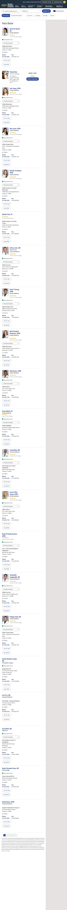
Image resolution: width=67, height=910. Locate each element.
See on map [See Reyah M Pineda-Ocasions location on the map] (7, 564)
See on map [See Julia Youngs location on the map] (7, 118)
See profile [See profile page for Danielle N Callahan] (6, 208)
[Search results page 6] (16, 835)
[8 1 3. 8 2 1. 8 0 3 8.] (5, 754)
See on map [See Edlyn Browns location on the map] (7, 400)
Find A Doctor (17, 6)
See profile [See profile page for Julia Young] (6, 122)
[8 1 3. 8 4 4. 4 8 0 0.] (5, 57)
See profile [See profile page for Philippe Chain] (6, 652)
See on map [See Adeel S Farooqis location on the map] (7, 321)
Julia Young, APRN (15, 88)
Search (46, 11)
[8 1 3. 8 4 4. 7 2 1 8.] (5, 711)
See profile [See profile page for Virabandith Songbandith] (6, 610)
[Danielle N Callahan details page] (5, 174)
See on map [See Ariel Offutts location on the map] (7, 758)
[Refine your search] (11, 11)
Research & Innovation (59, 6)
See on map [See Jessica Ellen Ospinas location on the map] (7, 523)
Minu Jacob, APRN (15, 128)
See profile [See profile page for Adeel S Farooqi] (6, 325)
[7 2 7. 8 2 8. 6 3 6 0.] (5, 317)
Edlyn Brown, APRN (15, 371)
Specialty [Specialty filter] (45, 15)
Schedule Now (58, 2)
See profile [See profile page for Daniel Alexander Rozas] (6, 794)
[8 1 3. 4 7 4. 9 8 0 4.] (5, 818)
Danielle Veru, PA (7, 214)
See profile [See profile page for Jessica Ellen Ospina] (6, 528)
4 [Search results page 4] (11, 835)
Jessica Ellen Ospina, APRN (14, 493)
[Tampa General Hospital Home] (7, 5)
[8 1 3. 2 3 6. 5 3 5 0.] (5, 561)
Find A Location (23, 6)
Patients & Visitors (40, 6)
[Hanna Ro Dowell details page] (5, 32)
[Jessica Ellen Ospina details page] (5, 496)
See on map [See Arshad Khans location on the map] (7, 481)
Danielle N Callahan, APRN (16, 171)
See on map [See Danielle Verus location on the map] (7, 237)
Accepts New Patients (16, 15)
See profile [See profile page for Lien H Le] (6, 719)
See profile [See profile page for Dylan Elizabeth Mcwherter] (6, 365)
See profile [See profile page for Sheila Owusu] (6, 826)
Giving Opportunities (35, 2)
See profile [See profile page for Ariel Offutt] (6, 762)
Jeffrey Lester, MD (15, 248)
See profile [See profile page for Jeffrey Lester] (6, 283)
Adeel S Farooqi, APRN (14, 290)
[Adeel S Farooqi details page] (5, 293)
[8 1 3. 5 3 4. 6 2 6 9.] (5, 681)
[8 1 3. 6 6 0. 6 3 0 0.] (5, 200)
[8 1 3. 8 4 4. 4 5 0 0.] (5, 436)
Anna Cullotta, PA (7, 411)
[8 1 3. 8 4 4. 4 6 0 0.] (5, 357)
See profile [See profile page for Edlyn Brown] (6, 405)
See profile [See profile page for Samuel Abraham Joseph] (6, 689)
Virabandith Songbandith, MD (15, 576)
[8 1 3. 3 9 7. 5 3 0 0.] (5, 234)
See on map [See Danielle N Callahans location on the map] (7, 204)
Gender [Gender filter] (52, 15)
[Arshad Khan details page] (5, 453)
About (24, 2)
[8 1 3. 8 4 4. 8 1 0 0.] (5, 157)
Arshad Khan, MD (15, 450)
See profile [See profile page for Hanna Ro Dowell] (6, 64)
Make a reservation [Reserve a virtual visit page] (33, 79)
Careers (28, 2)
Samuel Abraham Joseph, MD (9, 660)
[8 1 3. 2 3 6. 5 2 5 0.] (5, 478)
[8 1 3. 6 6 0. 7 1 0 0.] (5, 397)
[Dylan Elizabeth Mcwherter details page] (5, 335)
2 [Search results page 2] (6, 835)
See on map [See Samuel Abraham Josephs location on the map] (7, 684)
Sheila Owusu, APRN (8, 802)
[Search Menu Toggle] (64, 2)
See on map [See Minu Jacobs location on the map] (7, 160)
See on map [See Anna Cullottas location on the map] (7, 439)
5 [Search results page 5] (13, 835)
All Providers (6, 15)
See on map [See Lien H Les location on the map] (7, 715)
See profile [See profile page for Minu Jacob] (6, 164)
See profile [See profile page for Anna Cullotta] (6, 444)
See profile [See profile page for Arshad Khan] (6, 486)
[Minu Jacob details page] (5, 131)
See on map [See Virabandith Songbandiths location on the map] (7, 606)
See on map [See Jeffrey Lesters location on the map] (7, 279)
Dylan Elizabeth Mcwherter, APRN (15, 332)
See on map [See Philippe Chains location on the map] (7, 648)
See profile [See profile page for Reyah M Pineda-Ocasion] (6, 569)
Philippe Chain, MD (15, 617)
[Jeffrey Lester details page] (5, 251)
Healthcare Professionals (49, 6)
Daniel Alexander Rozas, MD (10, 768)
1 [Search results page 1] (4, 835)
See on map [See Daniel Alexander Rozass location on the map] (7, 790)
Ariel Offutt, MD (7, 729)
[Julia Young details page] (5, 91)
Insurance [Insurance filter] (29, 15)
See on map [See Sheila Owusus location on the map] (7, 821)
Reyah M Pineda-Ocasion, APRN (9, 535)
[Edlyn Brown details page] (5, 374)
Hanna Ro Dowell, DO (15, 30)
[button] (11, 43)
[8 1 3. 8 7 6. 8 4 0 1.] (5, 787)
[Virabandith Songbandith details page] (5, 579)
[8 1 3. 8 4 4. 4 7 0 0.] (5, 275)
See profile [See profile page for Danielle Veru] (6, 241)
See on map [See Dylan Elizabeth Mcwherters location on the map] (7, 360)
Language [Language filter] (37, 15)
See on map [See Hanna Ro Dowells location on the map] (7, 60)
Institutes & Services (31, 6)
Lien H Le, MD (6, 695)
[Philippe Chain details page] (5, 620)
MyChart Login (46, 2)
